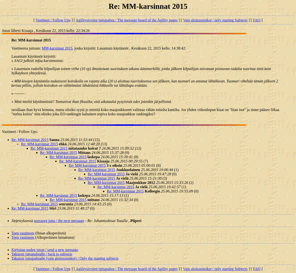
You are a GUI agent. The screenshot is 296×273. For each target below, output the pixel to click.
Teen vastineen (22, 233)
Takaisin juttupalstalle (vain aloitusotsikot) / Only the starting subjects (65, 258)
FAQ (256, 20)
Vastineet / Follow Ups (53, 20)
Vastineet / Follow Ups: (20, 132)
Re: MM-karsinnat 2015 (29, 140)
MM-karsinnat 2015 (57, 48)
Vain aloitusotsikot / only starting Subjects (215, 20)
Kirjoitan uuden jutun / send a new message (44, 250)
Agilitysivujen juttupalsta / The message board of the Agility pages (127, 20)
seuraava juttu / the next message (59, 221)
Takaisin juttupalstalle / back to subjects (41, 254)
